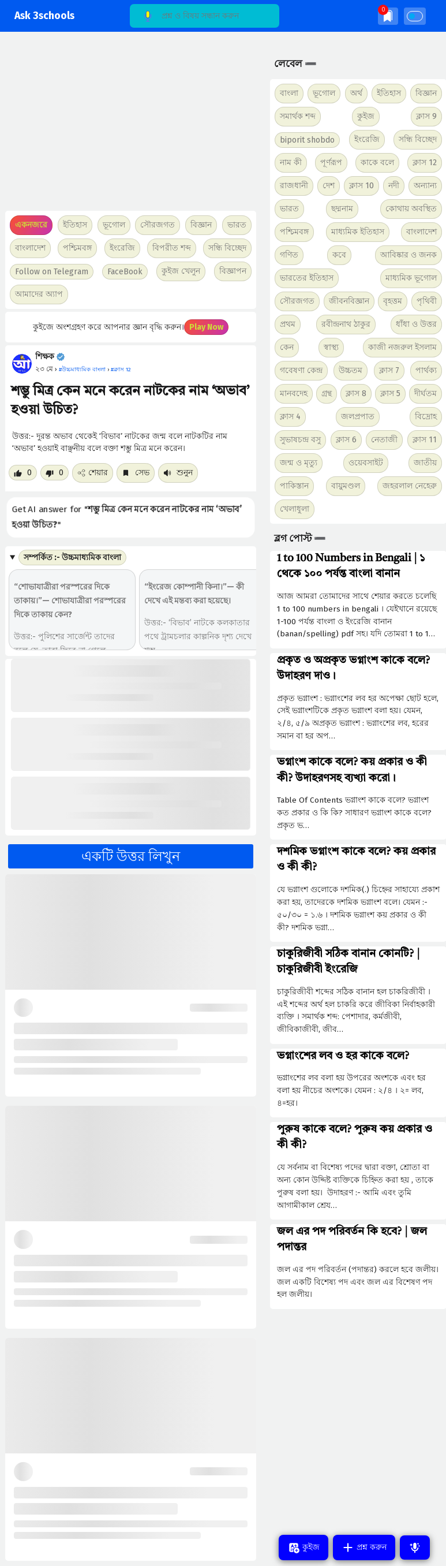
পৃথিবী (427, 301)
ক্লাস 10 (361, 186)
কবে (339, 255)
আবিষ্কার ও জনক (408, 255)
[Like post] (23, 472)
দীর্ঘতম (425, 393)
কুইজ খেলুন (181, 271)
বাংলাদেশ (421, 232)
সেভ (135, 473)
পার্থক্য (426, 370)
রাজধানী (294, 186)
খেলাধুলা (294, 509)
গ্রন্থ (326, 393)
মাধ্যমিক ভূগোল (411, 278)
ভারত (289, 209)
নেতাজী (384, 440)
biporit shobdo (307, 140)
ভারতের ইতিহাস (306, 278)
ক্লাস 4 (290, 417)
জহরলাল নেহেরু (410, 486)
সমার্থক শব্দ (298, 116)
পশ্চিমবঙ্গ (77, 248)
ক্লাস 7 (389, 370)
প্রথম (287, 324)
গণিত (289, 255)
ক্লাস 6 (346, 440)
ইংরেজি (122, 248)
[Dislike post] (54, 472)
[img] (388, 16)
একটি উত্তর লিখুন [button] (130, 856)
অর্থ (356, 93)
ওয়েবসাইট (365, 463)
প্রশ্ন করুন (364, 1547)
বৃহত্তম (392, 301)
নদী (393, 186)
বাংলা (289, 93)
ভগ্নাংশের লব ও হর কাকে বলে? (343, 1056)
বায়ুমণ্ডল (345, 486)
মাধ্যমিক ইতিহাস (357, 232)
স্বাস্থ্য (331, 347)
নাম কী (291, 162)
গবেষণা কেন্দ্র (301, 370)
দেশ (329, 186)
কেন (287, 347)
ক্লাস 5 (390, 393)
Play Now (206, 327)
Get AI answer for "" (127, 517)
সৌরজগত (297, 301)
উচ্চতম (350, 370)
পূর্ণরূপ (331, 162)
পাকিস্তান (294, 486)
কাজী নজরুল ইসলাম (402, 347)
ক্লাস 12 (425, 162)
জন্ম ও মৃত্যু (298, 463)
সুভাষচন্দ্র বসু (300, 440)
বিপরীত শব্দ (171, 248)
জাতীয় (425, 463)
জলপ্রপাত (357, 417)
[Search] (204, 16)
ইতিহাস (389, 93)
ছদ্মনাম (342, 209)
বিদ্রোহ (426, 417)
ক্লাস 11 (425, 440)
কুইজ (365, 116)
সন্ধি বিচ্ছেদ (227, 248)
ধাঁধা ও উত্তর (416, 324)
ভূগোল (324, 93)
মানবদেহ (294, 393)
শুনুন (178, 473)
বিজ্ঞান (426, 93)
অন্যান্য (425, 186)
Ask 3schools (44, 16)
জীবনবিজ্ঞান (349, 301)
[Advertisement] (127, 127)
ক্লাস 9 (426, 116)
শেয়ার (92, 473)
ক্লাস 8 (356, 393)
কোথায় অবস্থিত (411, 209)
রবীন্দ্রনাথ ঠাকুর (345, 324)
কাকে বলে (377, 162)
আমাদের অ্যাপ (39, 294)
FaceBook (125, 272)
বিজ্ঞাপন (232, 271)
